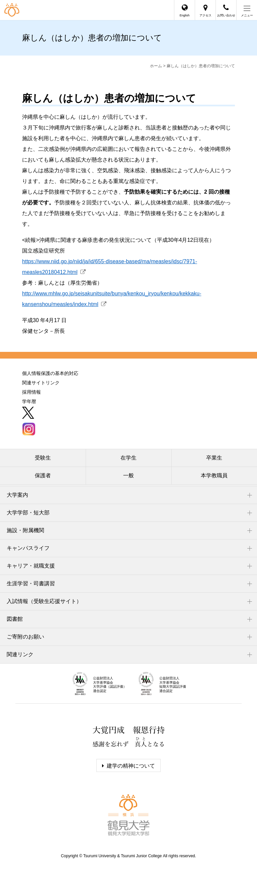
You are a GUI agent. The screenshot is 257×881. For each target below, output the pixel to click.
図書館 (15, 619)
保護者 (43, 475)
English (185, 15)
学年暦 (29, 401)
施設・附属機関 (25, 530)
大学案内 (17, 495)
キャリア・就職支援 (31, 566)
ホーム (156, 66)
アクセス (205, 15)
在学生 (128, 458)
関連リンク (20, 654)
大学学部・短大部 (28, 512)
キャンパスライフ (28, 548)
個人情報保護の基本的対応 (50, 373)
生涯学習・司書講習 (31, 583)
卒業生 (214, 458)
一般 (128, 475)
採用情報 (31, 392)
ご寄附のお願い (25, 637)
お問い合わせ (226, 15)
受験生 (43, 458)
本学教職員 (214, 475)
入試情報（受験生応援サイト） (44, 601)
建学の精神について (131, 766)
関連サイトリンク (41, 382)
